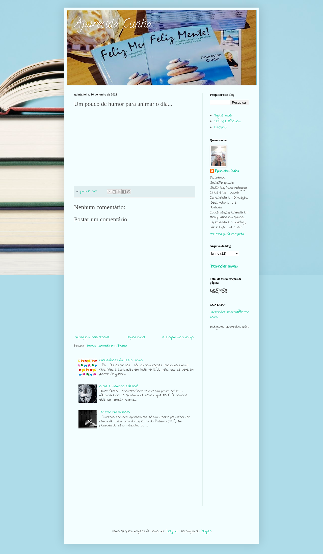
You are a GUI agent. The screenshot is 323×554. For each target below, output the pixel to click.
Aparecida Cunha (113, 25)
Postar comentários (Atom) (107, 346)
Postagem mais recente (92, 337)
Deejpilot (172, 531)
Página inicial (136, 337)
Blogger (206, 531)
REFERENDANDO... (227, 121)
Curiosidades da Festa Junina (121, 360)
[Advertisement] (229, 430)
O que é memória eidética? (118, 386)
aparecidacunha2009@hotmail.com (229, 314)
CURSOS (220, 127)
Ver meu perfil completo (227, 234)
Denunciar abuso (224, 266)
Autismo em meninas (114, 412)
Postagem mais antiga (178, 337)
